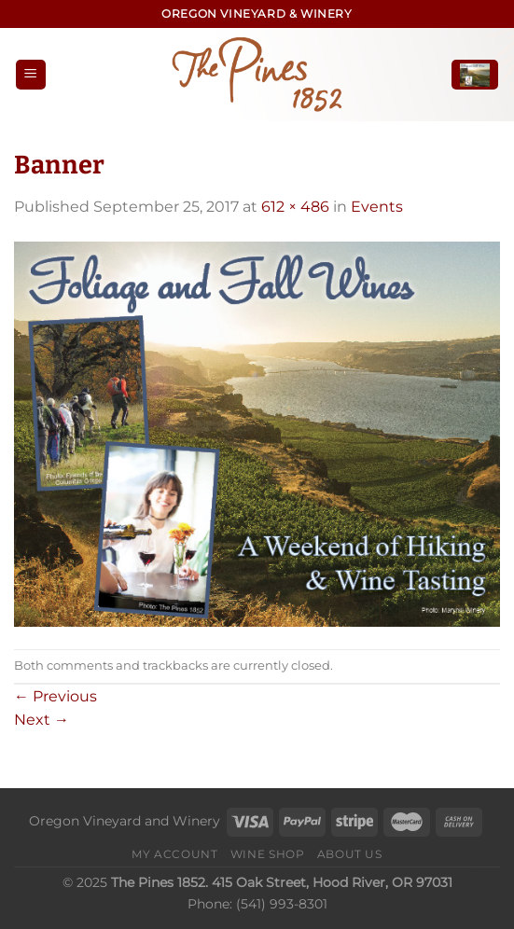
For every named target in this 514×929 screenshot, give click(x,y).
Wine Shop (267, 854)
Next (41, 719)
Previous (55, 696)
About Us (349, 854)
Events (377, 206)
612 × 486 (295, 206)
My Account (174, 854)
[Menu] (31, 75)
